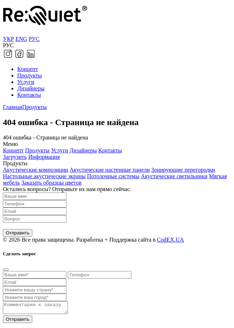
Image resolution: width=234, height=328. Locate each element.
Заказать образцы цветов (51, 183)
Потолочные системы (113, 176)
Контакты (29, 95)
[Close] (6, 269)
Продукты (29, 75)
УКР (8, 39)
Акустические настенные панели (110, 170)
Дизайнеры (31, 88)
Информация (44, 157)
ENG (21, 39)
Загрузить (15, 157)
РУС (34, 39)
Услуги (25, 82)
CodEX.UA (170, 240)
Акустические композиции (35, 170)
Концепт (27, 69)
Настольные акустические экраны (44, 176)
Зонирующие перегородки (183, 170)
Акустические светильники (174, 176)
